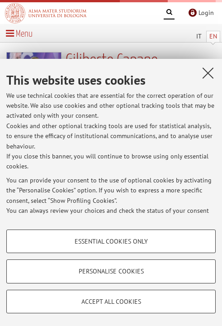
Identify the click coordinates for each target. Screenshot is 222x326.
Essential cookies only (111, 241)
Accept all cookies (111, 301)
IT (199, 36)
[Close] (208, 73)
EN (213, 36)
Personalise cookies (111, 271)
